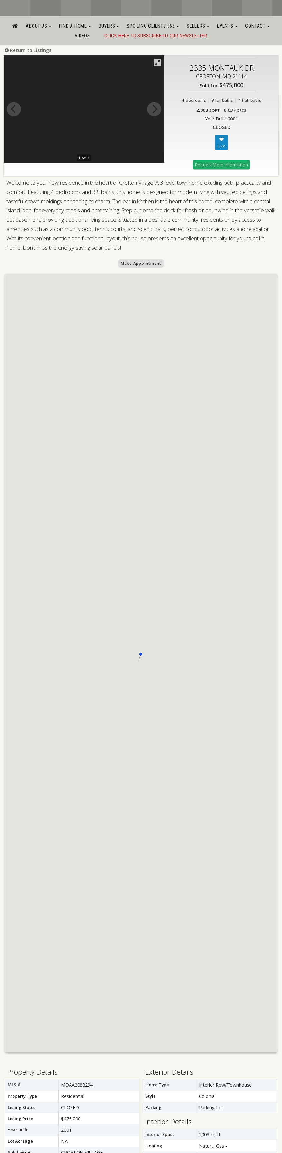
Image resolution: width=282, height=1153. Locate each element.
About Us (38, 26)
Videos (82, 36)
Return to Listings (28, 50)
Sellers (198, 26)
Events (227, 26)
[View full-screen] (157, 62)
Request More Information (221, 165)
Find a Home (75, 26)
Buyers (109, 26)
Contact (257, 26)
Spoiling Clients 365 (153, 26)
